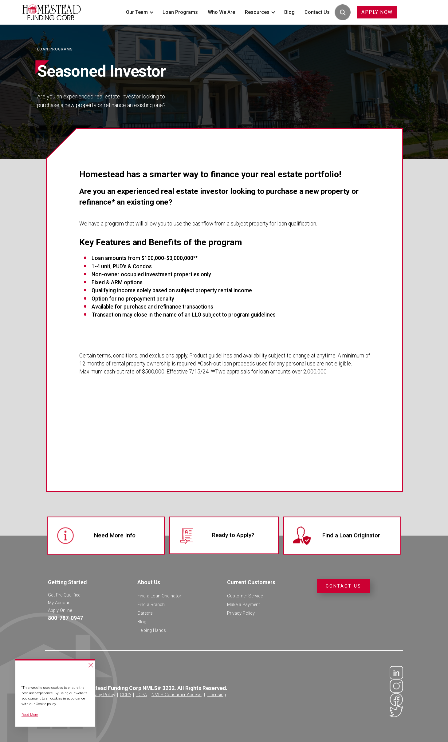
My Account (60, 602)
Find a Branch (151, 604)
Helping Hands (151, 630)
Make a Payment (243, 604)
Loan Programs (180, 12)
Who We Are (221, 12)
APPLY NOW (376, 12)
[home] (51, 12)
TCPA (141, 694)
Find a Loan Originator (159, 596)
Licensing (216, 694)
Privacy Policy (241, 613)
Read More (30, 714)
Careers (145, 613)
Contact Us (317, 12)
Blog (289, 12)
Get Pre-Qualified (64, 595)
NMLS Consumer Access (176, 694)
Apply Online (60, 610)
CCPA (125, 694)
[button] (139, 12)
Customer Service (245, 596)
